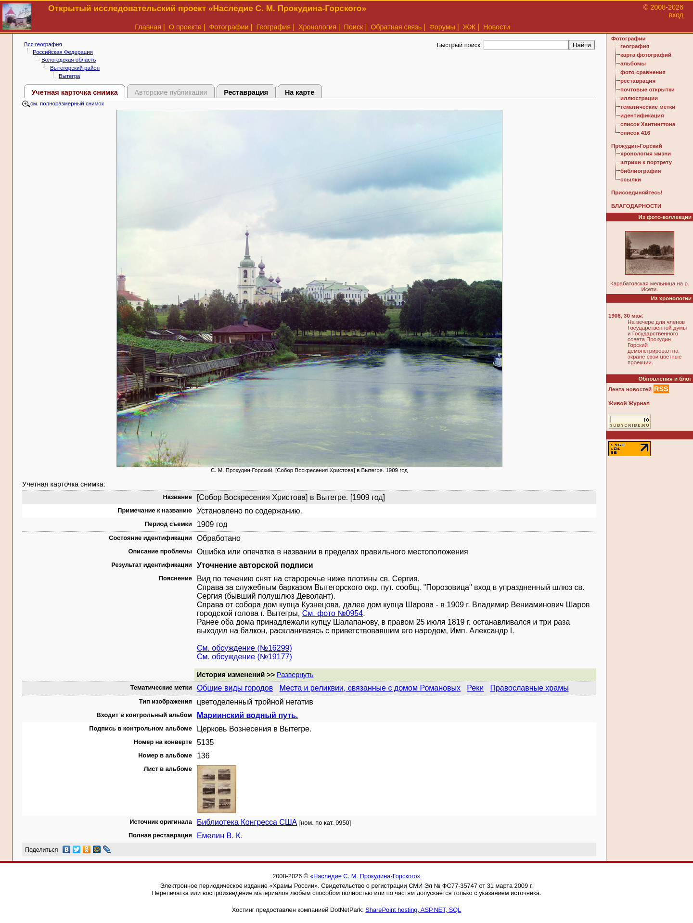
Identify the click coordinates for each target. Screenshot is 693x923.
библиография (640, 171)
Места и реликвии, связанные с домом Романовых (370, 688)
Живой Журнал (629, 403)
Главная (148, 27)
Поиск (353, 27)
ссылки (630, 179)
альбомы (633, 63)
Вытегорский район (75, 68)
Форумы (442, 27)
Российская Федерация (63, 52)
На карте (299, 92)
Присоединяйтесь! (637, 192)
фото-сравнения (643, 72)
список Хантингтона (647, 124)
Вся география (43, 44)
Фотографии (228, 27)
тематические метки (647, 107)
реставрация (637, 81)
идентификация (642, 115)
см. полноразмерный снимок (63, 103)
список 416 (635, 133)
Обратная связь (396, 27)
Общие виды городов (235, 688)
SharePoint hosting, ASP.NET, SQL (413, 909)
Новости (496, 27)
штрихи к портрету (646, 162)
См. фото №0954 (332, 613)
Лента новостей (630, 389)
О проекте (185, 27)
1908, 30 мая (625, 316)
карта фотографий (645, 55)
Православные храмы (529, 688)
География (273, 27)
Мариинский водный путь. (247, 715)
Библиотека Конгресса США (247, 822)
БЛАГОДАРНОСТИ (636, 206)
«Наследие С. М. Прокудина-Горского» (365, 876)
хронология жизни (645, 153)
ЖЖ (469, 27)
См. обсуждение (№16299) (244, 648)
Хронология (317, 27)
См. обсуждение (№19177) (244, 657)
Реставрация (246, 92)
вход (675, 15)
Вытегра (69, 76)
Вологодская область (68, 60)
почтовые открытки (647, 89)
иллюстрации (639, 98)
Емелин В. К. (220, 836)
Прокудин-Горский (636, 146)
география (634, 46)
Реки (475, 688)
